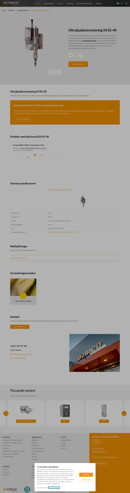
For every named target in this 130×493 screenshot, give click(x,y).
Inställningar (86, 480)
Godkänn (86, 474)
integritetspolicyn (54, 488)
